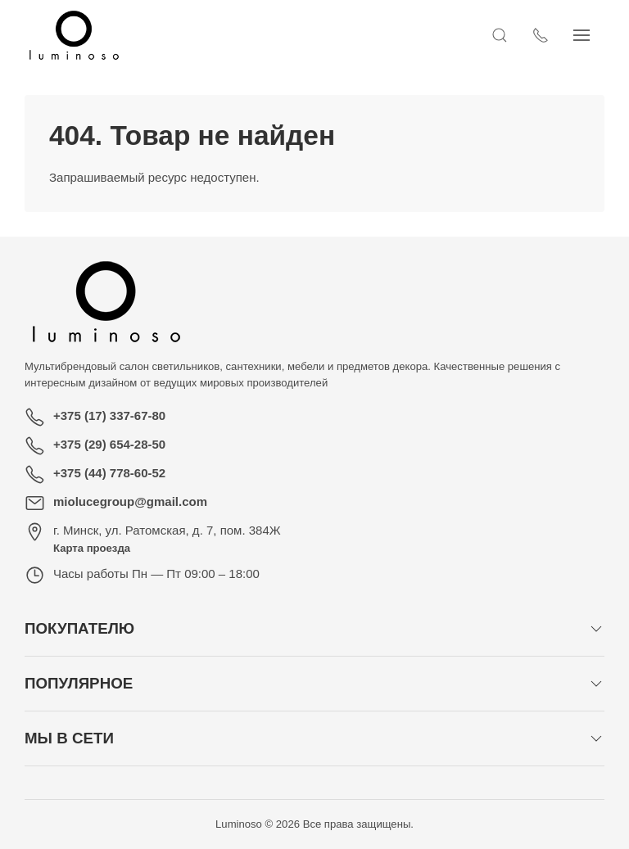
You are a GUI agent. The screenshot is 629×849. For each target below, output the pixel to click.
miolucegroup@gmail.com (130, 501)
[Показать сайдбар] (596, 35)
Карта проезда (91, 548)
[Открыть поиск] (514, 35)
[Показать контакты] (555, 35)
